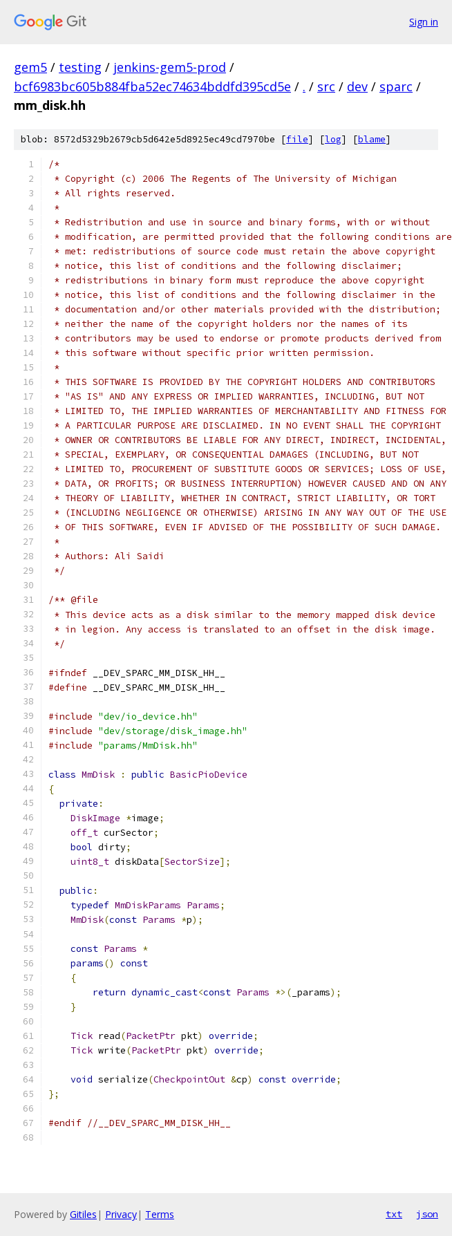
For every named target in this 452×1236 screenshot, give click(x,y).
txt (394, 1214)
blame (372, 139)
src (326, 86)
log (333, 139)
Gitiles (83, 1214)
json (427, 1214)
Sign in (423, 21)
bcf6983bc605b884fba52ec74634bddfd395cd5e (152, 86)
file (297, 139)
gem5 (30, 67)
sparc (396, 86)
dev (357, 86)
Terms (159, 1214)
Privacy (121, 1214)
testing (80, 67)
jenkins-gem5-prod (169, 67)
